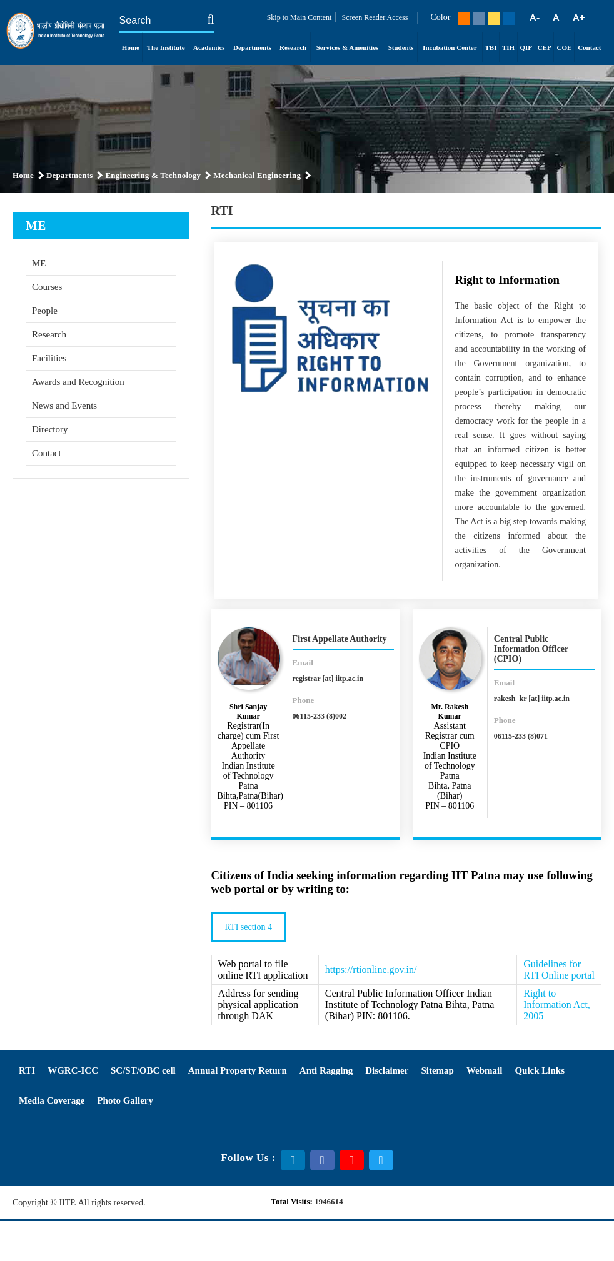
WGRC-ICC (73, 1070)
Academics (209, 47)
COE (563, 47)
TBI (491, 47)
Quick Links (540, 1070)
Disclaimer (386, 1070)
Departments (252, 47)
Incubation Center (449, 47)
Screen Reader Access (374, 17)
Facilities (49, 358)
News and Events (64, 406)
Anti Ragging (326, 1070)
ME (39, 263)
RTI (27, 1070)
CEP (544, 47)
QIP (526, 47)
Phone (304, 700)
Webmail (484, 1070)
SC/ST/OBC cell (143, 1070)
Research (292, 47)
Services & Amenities (347, 47)
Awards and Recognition (78, 382)
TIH (508, 47)
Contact (589, 47)
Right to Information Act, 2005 (556, 1004)
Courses (47, 287)
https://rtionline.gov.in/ (371, 969)
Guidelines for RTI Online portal (559, 969)
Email (303, 662)
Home (130, 47)
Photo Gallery (125, 1100)
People (45, 311)
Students (401, 47)
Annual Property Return (237, 1070)
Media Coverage (51, 1100)
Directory (50, 429)
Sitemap (437, 1070)
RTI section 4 (248, 927)
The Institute (166, 47)
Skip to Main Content (299, 17)
